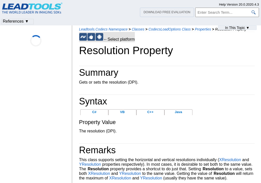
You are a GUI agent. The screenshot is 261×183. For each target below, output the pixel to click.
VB (122, 112)
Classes (138, 29)
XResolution (230, 160)
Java (178, 112)
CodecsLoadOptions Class (169, 29)
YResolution (90, 164)
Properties (203, 29)
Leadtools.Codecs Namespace (103, 29)
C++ (150, 112)
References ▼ (16, 21)
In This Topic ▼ (237, 28)
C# (94, 112)
